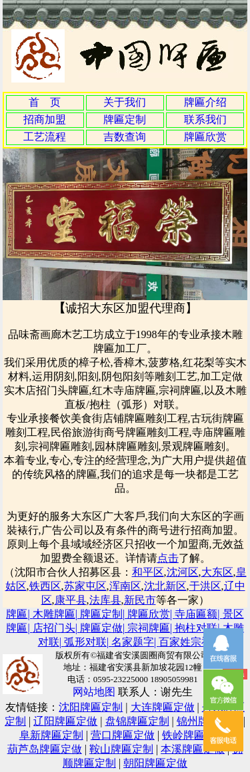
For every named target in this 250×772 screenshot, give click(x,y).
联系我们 (205, 119)
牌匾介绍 (205, 102)
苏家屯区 (85, 586)
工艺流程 (44, 136)
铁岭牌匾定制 (194, 735)
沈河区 (183, 572)
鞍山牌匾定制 (121, 749)
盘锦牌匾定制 (137, 721)
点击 (168, 558)
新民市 (140, 600)
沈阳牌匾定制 (91, 707)
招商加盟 (44, 119)
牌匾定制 (124, 119)
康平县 (71, 600)
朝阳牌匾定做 (155, 763)
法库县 (105, 600)
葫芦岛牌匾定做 (44, 749)
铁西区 (45, 586)
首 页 (45, 102)
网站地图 (94, 691)
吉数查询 (124, 136)
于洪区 (205, 586)
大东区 (217, 572)
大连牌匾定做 (163, 707)
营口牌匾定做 (123, 735)
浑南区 (125, 586)
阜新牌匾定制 (51, 735)
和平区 (148, 572)
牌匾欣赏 (205, 136)
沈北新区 (165, 586)
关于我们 (124, 102)
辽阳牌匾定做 (65, 721)
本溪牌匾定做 (193, 749)
